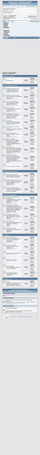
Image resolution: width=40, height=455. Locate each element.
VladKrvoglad (32, 134)
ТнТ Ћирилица (10, 221)
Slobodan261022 (33, 282)
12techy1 (31, 238)
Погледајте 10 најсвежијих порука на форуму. (15, 303)
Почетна (6, 37)
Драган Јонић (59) (22, 295)
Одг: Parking (33, 176)
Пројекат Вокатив (11, 228)
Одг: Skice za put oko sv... (33, 268)
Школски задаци (10, 138)
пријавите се (8, 9)
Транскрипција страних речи (13, 180)
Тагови (23, 37)
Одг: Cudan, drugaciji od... (32, 122)
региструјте (5, 10)
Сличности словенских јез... (33, 158)
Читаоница (6, 235)
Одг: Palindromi (33, 135)
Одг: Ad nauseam (32, 183)
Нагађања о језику (11, 154)
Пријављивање (29, 37)
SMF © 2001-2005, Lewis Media (25, 316)
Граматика (6, 30)
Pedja (35, 79)
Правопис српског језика (12, 88)
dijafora (35, 120)
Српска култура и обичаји (13, 166)
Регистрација (36, 37)
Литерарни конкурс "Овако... (33, 274)
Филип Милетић (13, 203)
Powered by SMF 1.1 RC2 (14, 316)
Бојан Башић (13, 92)
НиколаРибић (32, 199)
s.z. (35, 148)
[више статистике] (9, 304)
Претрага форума (14, 37)
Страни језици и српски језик (10, 171)
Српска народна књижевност (13, 253)
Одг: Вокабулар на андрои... (33, 80)
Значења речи (10, 107)
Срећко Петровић (33, 215)
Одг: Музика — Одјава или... (33, 103)
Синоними (9, 120)
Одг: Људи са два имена (33, 166)
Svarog (35, 95)
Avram (11, 231)
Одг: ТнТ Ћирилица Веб (33, 223)
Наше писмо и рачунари (9, 194)
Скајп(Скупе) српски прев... (33, 208)
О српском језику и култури (10, 85)
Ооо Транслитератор (11, 214)
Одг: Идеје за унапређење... (33, 230)
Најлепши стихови (11, 245)
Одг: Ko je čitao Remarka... (33, 260)
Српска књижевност (11, 237)
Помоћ (10, 37)
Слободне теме (7, 279)
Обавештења (9, 80)
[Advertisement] (15, 55)
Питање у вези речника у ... (33, 200)
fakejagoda (7, 300)
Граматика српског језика (13, 95)
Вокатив (6, 32)
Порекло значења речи (12, 113)
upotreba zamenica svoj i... (33, 97)
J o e (17, 92)
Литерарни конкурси (11, 272)
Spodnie (31, 188)
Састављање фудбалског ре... (33, 284)
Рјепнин (31, 181)
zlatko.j (35, 272)
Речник (5, 26)
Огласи (8, 281)
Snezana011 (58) (29, 295)
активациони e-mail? (7, 12)
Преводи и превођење (12, 174)
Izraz (32, 116)
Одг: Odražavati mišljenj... (33, 109)
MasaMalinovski (33, 175)
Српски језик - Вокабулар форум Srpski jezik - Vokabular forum (9, 73)
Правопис (6, 27)
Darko (35, 207)
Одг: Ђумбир (33, 128)
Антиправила (9, 147)
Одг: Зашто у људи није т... (33, 253)
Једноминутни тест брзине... (33, 142)
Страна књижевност (11, 259)
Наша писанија (10, 266)
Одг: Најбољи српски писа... (33, 240)
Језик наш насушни (11, 133)
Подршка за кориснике (9, 76)
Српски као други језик (12, 187)
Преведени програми (11, 205)
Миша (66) (16, 295)
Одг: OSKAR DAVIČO (32, 247)
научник (31, 89)
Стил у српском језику (12, 101)
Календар (19, 37)
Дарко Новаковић (13, 111)
